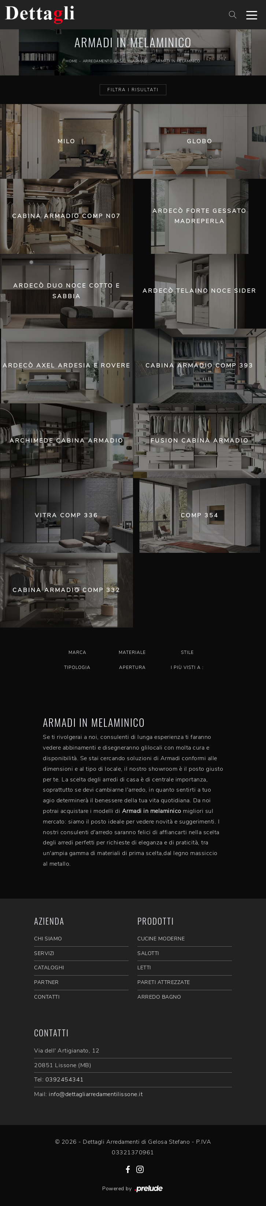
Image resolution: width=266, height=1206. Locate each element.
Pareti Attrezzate (163, 982)
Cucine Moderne (161, 938)
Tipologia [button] (77, 667)
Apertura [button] (132, 667)
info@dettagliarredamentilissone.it (96, 1094)
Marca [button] (77, 652)
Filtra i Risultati (133, 90)
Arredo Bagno (159, 997)
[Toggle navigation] (252, 15)
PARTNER (46, 982)
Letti (144, 967)
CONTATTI (46, 997)
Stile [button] (187, 652)
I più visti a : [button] (187, 667)
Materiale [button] (132, 652)
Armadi (139, 61)
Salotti (148, 953)
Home (71, 61)
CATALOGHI (49, 967)
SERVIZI (44, 953)
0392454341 (64, 1080)
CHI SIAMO (48, 938)
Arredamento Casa (104, 61)
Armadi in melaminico (177, 61)
